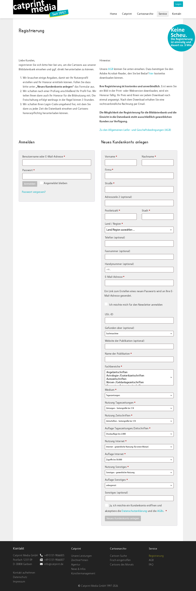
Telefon (115, 237)
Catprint (127, 13)
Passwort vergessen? (34, 192)
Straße (110, 183)
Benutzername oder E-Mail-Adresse (50, 156)
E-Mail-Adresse (121, 276)
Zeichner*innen (79, 560)
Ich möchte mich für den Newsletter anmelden (133, 304)
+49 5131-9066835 (52, 555)
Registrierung (156, 555)
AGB (110, 69)
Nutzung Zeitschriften (118, 415)
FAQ (151, 564)
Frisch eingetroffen (120, 560)
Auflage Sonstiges (116, 479)
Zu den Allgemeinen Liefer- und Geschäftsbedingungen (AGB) (135, 130)
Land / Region (114, 223)
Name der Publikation (118, 353)
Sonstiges (116, 492)
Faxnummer (117, 251)
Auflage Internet (115, 454)
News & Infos (78, 569)
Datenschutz (20, 577)
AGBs (160, 511)
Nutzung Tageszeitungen (120, 402)
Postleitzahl (112, 210)
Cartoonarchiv (145, 13)
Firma (109, 169)
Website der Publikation (124, 340)
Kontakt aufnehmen (24, 572)
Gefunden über (119, 328)
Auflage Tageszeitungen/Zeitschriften (128, 428)
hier (151, 73)
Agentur (75, 564)
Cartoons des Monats (122, 564)
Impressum (19, 581)
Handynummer (119, 264)
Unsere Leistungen (81, 555)
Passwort (35, 170)
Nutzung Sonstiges (117, 467)
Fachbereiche (113, 366)
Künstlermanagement (83, 573)
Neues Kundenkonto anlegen (123, 518)
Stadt (146, 210)
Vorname (111, 156)
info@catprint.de (51, 564)
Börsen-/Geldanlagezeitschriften (136, 382)
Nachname (149, 156)
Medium (111, 389)
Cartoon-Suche (118, 555)
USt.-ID (109, 314)
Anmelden (30, 183)
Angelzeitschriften (136, 372)
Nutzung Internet (116, 441)
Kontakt (176, 13)
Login (178, 4)
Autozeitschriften (136, 379)
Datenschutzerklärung (135, 511)
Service (163, 13)
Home (113, 13)
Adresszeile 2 (118, 197)
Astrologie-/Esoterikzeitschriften (136, 375)
